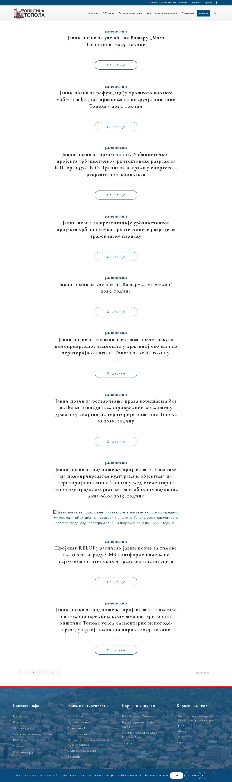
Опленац (18, 722)
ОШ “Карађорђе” (22, 728)
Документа (196, 2)
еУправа (127, 743)
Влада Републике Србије (136, 716)
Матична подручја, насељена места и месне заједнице (89, 742)
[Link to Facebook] (216, 2)
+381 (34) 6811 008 (167, 2)
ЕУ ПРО (181, 737)
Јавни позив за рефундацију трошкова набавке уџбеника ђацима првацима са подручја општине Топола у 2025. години (116, 99)
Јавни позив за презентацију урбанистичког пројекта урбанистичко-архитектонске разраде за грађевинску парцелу (116, 229)
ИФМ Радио (20, 740)
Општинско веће (77, 728)
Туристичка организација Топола (32, 734)
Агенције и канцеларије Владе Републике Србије (139, 735)
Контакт (18, 716)
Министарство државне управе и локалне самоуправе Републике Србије (196, 720)
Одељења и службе (79, 734)
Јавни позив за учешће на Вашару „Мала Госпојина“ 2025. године (116, 41)
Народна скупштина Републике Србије (140, 724)
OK (176, 775)
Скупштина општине (79, 722)
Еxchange (182, 731)
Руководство (75, 716)
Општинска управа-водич (82, 750)
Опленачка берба (23, 752)
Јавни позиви (116, 31)
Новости (183, 2)
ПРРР (180, 743)
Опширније (116, 65)
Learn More (193, 775)
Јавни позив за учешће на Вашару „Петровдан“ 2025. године (116, 287)
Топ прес (18, 746)
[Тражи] (215, 13)
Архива (208, 2)
